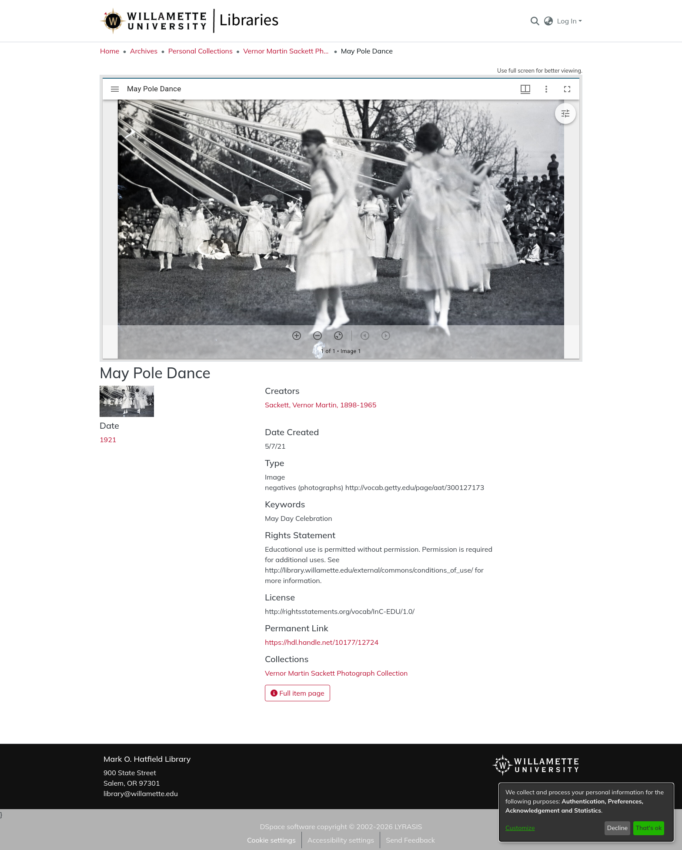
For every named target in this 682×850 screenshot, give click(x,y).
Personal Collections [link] (200, 51)
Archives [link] (144, 51)
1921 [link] (108, 439)
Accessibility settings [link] (341, 840)
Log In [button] (567, 21)
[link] (336, 673)
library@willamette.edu (141, 793)
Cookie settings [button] (271, 840)
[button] (534, 21)
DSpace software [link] (287, 826)
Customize (520, 828)
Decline (617, 828)
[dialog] (586, 812)
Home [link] (109, 51)
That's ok (648, 828)
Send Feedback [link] (410, 840)
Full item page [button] (297, 693)
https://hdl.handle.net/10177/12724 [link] (321, 642)
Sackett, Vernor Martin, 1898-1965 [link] (320, 404)
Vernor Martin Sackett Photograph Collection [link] (286, 51)
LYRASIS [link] (408, 826)
